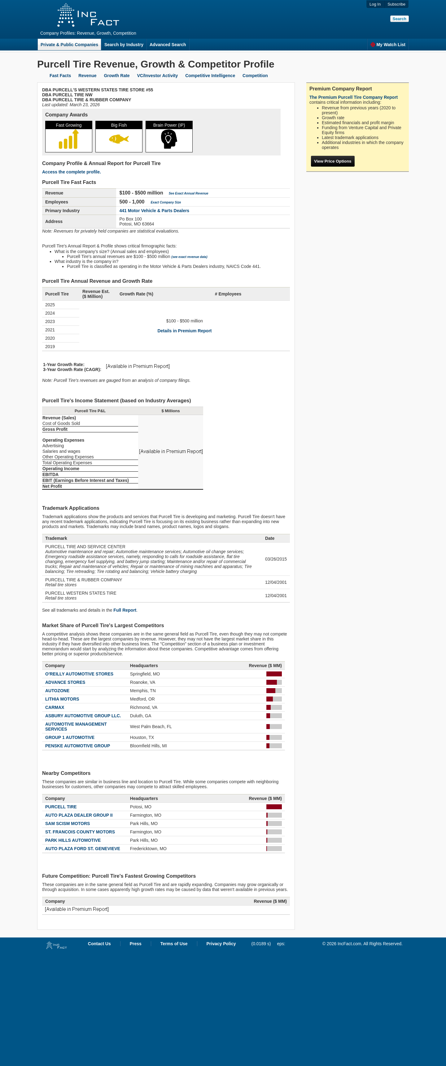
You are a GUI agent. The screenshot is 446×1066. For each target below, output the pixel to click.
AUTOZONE (57, 690)
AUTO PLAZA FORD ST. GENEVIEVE (82, 848)
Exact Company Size (166, 202)
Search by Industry (123, 44)
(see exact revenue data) (189, 257)
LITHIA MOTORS (62, 699)
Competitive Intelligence (210, 75)
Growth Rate (116, 75)
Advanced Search (168, 44)
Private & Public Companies (69, 44)
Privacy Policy (221, 943)
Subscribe (396, 4)
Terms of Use (174, 943)
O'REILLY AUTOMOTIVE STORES (79, 673)
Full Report (124, 610)
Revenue (87, 75)
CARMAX (54, 707)
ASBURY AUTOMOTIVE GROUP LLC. (83, 715)
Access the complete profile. (71, 171)
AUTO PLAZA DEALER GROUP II (79, 815)
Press (136, 943)
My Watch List (387, 44)
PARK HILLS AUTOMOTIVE (73, 840)
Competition (255, 75)
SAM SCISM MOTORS (67, 823)
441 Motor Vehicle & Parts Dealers (154, 210)
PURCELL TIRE (61, 806)
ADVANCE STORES (65, 682)
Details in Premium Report (184, 330)
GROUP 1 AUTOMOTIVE (69, 737)
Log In (375, 4)
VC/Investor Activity (157, 75)
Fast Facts (60, 75)
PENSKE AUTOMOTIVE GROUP (77, 745)
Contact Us (99, 943)
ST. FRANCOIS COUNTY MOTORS (80, 831)
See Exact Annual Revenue (188, 193)
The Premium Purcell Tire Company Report (353, 97)
